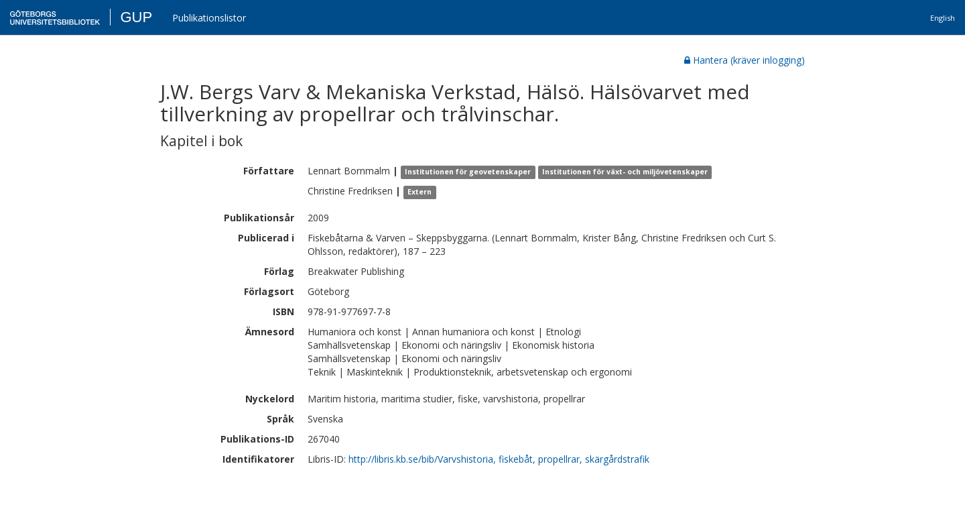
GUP (136, 17)
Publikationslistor (209, 17)
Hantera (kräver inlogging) (744, 60)
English (942, 18)
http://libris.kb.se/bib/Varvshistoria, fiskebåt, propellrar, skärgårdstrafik (498, 459)
